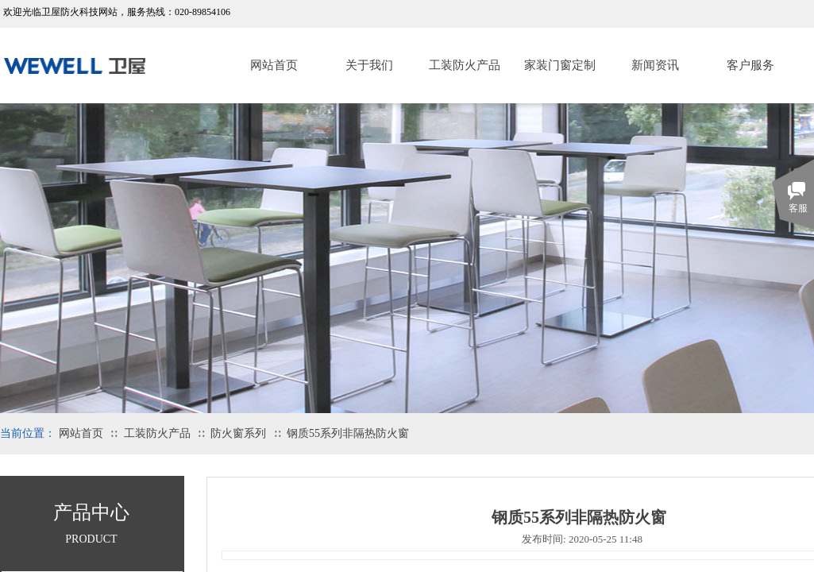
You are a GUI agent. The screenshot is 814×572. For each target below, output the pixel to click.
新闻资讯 (655, 65)
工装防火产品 (464, 65)
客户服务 (750, 65)
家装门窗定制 (560, 65)
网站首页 (274, 65)
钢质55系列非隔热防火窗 (348, 433)
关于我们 (369, 65)
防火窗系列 (238, 433)
